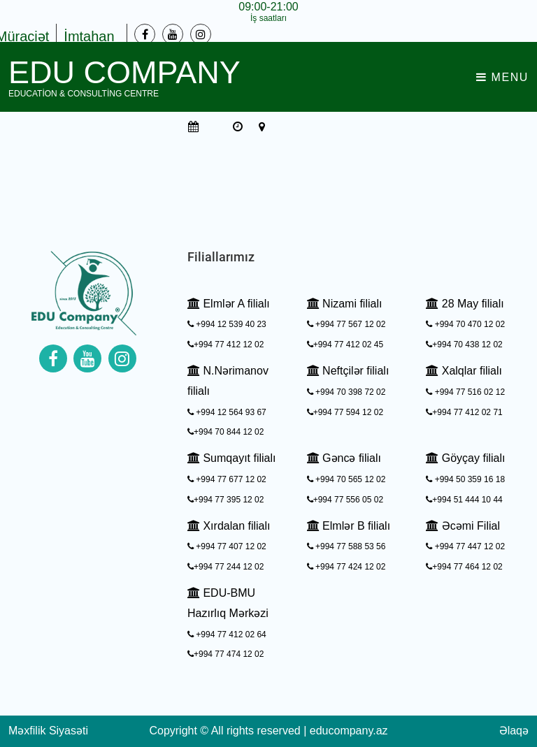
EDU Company (124, 77)
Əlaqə (514, 731)
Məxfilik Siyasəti (48, 731)
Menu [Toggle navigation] (502, 77)
